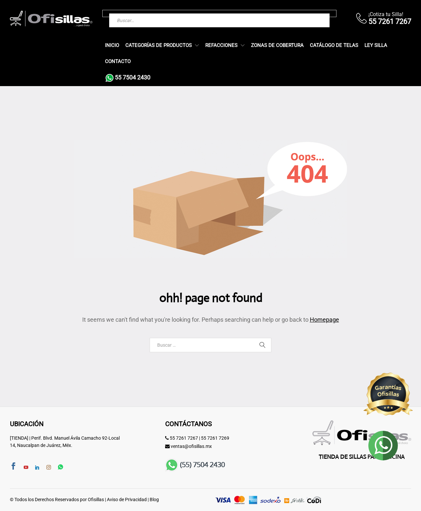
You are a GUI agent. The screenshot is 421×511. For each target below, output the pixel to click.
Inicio (112, 45)
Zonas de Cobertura (277, 45)
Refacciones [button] (221, 45)
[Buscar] (311, 13)
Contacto (118, 61)
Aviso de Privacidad (127, 499)
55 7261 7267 (184, 438)
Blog (154, 499)
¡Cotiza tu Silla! (385, 14)
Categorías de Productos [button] (158, 45)
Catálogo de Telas (334, 45)
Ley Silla (375, 45)
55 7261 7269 (215, 438)
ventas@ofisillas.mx (191, 446)
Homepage (324, 319)
